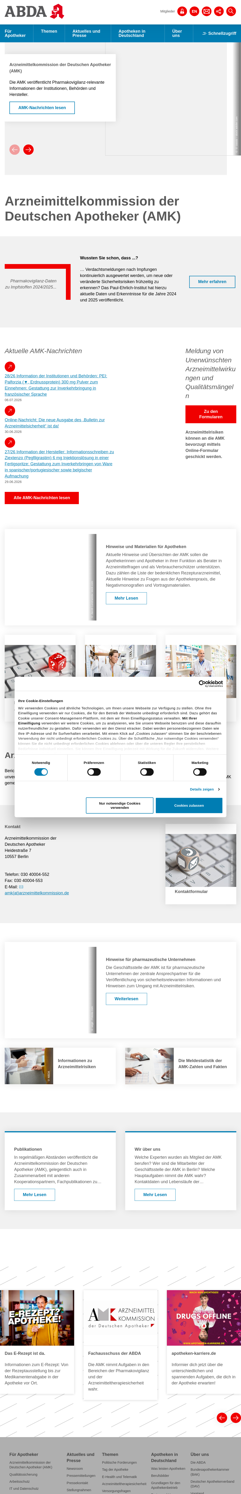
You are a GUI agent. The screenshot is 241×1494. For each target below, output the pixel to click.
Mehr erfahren (212, 218)
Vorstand (197, 1384)
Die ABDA (198, 1353)
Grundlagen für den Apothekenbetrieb (165, 1376)
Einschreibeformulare (25, 1458)
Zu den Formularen (210, 350)
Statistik (72, 1388)
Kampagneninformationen (28, 1451)
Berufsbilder (160, 1366)
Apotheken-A (161, 1393)
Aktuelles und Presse (86, 33)
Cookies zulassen (189, 805)
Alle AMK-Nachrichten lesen (42, 434)
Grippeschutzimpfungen (120, 1408)
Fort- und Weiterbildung (27, 1444)
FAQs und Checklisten (26, 1408)
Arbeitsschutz (19, 1372)
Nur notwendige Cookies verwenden (120, 805)
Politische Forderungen (119, 1353)
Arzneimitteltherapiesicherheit (124, 1374)
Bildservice (75, 1421)
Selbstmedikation (115, 1389)
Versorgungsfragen (116, 1382)
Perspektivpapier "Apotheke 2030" (123, 1398)
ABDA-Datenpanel (23, 1465)
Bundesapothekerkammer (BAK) (210, 1363)
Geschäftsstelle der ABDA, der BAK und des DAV (213, 1394)
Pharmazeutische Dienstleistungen (35, 1422)
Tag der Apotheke (115, 1360)
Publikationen (77, 1414)
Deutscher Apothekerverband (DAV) (212, 1374)
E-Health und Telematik (119, 1367)
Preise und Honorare (166, 1385)
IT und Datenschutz (24, 1379)
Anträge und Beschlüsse (209, 1422)
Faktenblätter (76, 1395)
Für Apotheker (15, 33)
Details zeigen (202, 789)
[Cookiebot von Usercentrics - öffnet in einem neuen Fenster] (202, 683)
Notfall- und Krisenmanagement (33, 1394)
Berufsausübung (21, 1437)
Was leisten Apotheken (168, 1359)
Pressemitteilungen (81, 1366)
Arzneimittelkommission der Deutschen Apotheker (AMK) (30, 1355)
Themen (49, 31)
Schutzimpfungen (22, 1429)
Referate (15, 1415)
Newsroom (75, 1359)
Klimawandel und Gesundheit (31, 1386)
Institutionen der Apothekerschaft (203, 1413)
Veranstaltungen (79, 1428)
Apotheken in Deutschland (132, 33)
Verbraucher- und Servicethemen (80, 1404)
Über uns (177, 33)
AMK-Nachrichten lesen (42, 73)
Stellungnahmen (79, 1381)
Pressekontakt (77, 1373)
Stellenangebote (203, 1403)
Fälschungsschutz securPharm (32, 1401)
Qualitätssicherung (23, 1365)
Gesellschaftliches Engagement (204, 1432)
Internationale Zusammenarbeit (203, 1444)
